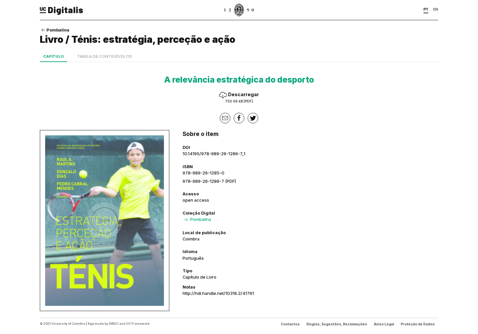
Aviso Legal (384, 324)
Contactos (290, 324)
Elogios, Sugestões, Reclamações (336, 324)
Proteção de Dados (418, 324)
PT (426, 9)
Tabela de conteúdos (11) (104, 56)
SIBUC (114, 323)
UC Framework (137, 323)
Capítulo (53, 56)
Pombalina (54, 30)
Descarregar (239, 97)
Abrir (104, 220)
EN (435, 9)
